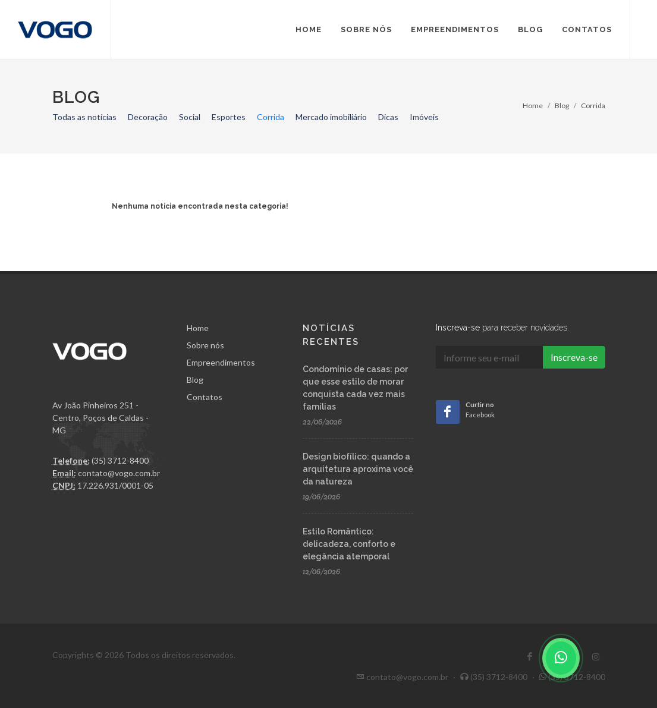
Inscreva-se (574, 357)
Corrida (270, 117)
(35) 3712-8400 (572, 677)
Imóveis (424, 117)
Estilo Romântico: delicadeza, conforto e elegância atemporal (349, 544)
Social (189, 117)
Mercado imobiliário (331, 117)
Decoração (148, 117)
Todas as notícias (84, 117)
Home (533, 105)
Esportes (229, 117)
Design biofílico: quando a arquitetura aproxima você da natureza (358, 469)
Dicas (388, 117)
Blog (562, 105)
